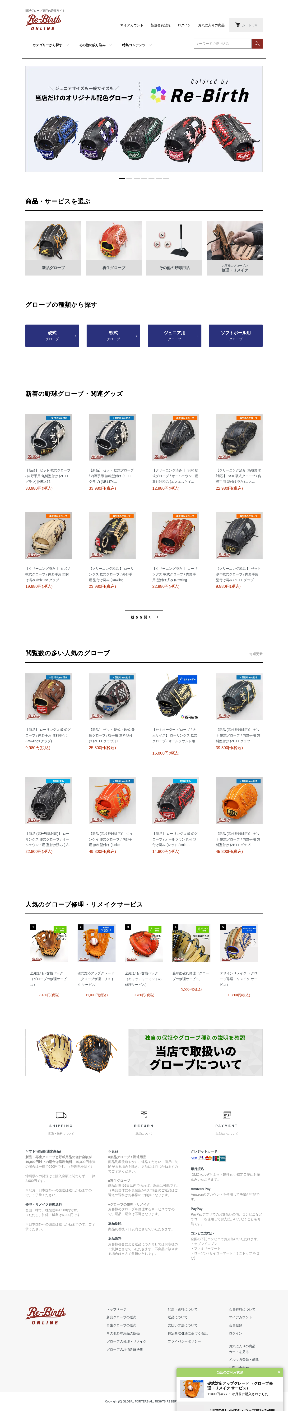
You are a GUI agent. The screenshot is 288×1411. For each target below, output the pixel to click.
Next (254, 943)
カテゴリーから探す (47, 45)
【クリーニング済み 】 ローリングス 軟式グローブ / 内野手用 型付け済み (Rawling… (174, 574)
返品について (178, 1317)
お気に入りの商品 (211, 25)
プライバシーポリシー (184, 1341)
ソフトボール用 (235, 336)
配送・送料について (183, 1309)
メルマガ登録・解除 (244, 1359)
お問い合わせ (239, 1368)
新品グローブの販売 (121, 1317)
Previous (33, 943)
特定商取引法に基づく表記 (188, 1333)
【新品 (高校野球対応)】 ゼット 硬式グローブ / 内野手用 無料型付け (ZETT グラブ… (238, 735)
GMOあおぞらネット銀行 (210, 1174)
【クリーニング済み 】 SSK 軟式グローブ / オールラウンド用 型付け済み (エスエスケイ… (175, 476)
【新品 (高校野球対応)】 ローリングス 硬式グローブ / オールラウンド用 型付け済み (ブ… (48, 839)
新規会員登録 (161, 25)
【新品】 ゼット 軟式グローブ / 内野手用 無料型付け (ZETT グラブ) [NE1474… (111, 476)
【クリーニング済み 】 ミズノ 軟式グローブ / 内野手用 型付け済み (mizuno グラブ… (47, 574)
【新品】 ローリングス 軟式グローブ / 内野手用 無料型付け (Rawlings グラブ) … (47, 735)
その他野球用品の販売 (123, 1333)
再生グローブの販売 (121, 1325)
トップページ (116, 1309)
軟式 (113, 336)
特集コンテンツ (133, 45)
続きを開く (142, 617)
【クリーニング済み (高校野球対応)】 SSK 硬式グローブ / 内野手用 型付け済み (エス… (238, 476)
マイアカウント (132, 25)
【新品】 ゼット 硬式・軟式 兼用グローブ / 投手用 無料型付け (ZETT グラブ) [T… (112, 735)
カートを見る (239, 1352)
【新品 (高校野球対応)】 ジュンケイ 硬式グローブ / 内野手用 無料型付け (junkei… (111, 839)
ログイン (184, 25)
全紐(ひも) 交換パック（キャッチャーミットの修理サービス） (143, 978)
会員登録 (235, 1325)
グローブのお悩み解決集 (125, 1349)
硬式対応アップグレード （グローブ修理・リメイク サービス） (96, 978)
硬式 (52, 336)
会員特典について (242, 1309)
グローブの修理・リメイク (126, 1341)
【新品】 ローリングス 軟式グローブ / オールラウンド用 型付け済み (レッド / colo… (174, 839)
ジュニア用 (174, 336)
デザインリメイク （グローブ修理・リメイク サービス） (238, 978)
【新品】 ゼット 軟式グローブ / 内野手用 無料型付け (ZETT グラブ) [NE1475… (47, 476)
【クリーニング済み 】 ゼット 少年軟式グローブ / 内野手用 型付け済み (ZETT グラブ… (238, 574)
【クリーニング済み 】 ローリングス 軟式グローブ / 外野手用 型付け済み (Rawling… (111, 574)
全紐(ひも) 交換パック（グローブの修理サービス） (48, 978)
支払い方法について (183, 1325)
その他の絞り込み (92, 45)
